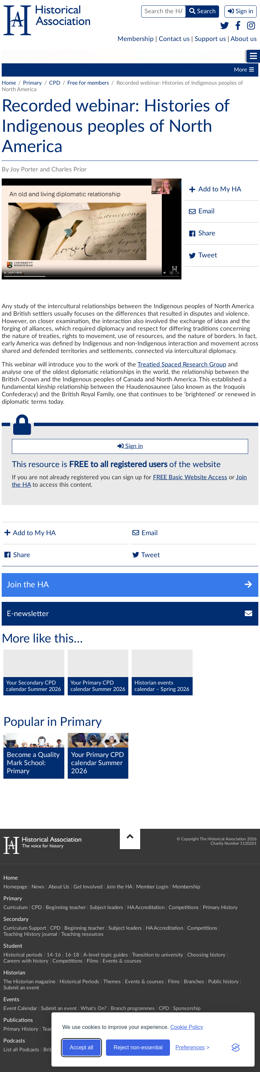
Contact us (174, 39)
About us (244, 39)
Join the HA (119, 886)
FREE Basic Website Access (190, 478)
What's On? (94, 1008)
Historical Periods (79, 981)
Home (9, 83)
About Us (58, 886)
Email (201, 211)
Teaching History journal (30, 934)
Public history (223, 981)
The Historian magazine (29, 981)
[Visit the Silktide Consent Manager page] (236, 1047)
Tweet (202, 255)
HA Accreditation (182, 69)
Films (93, 961)
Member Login (152, 886)
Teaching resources (82, 934)
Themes (112, 981)
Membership (135, 39)
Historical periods (23, 955)
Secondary (68, 56)
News (37, 886)
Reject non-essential (137, 1047)
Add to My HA (214, 189)
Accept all (81, 1047)
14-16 (54, 955)
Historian (228, 56)
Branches (194, 981)
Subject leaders (134, 69)
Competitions (184, 907)
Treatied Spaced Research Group (181, 365)
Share (201, 233)
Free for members (88, 83)
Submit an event (21, 987)
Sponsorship (186, 1008)
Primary (22, 56)
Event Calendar (20, 1008)
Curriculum (18, 69)
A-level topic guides (105, 955)
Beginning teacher (84, 69)
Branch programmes (133, 1008)
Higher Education (170, 56)
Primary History (220, 907)
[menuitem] (22, 56)
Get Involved (87, 886)
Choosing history (206, 955)
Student (114, 56)
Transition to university (157, 955)
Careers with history (25, 961)
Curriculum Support (24, 928)
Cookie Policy (186, 1027)
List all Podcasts (21, 1049)
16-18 (72, 955)
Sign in (130, 446)
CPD (47, 69)
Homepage (15, 886)
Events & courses (122, 961)
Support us (210, 39)
